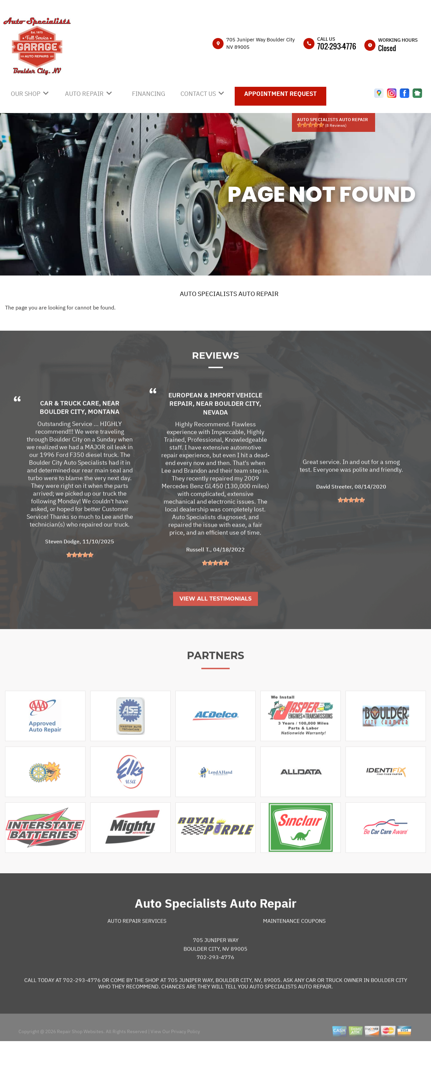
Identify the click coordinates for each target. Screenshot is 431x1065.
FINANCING (148, 94)
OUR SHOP (25, 94)
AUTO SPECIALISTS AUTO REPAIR (229, 294)
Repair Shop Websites (79, 1054)
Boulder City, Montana (80, 434)
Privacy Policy (185, 1054)
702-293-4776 (336, 46)
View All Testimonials (215, 621)
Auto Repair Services (136, 943)
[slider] (310, 124)
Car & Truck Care (69, 426)
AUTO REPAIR (84, 94)
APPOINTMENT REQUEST (280, 94)
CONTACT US (198, 94)
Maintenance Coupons (294, 943)
